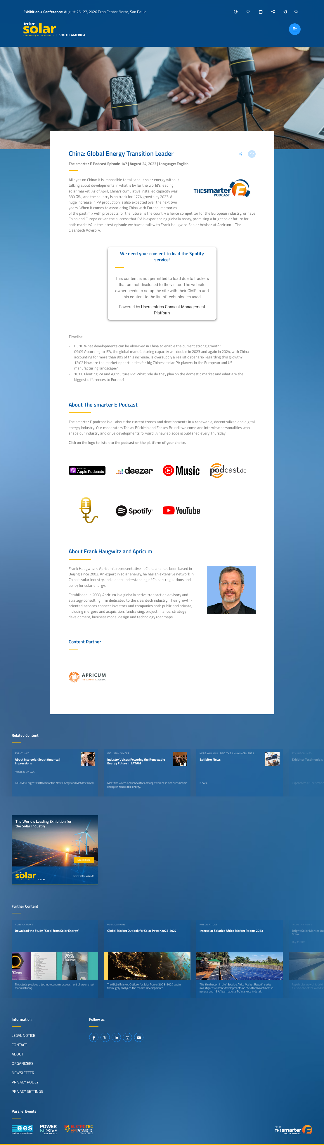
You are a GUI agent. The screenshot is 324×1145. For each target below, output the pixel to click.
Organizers (22, 1063)
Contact (19, 1045)
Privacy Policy (25, 1082)
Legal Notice (23, 1035)
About (17, 1054)
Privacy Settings (27, 1091)
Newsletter (23, 1073)
